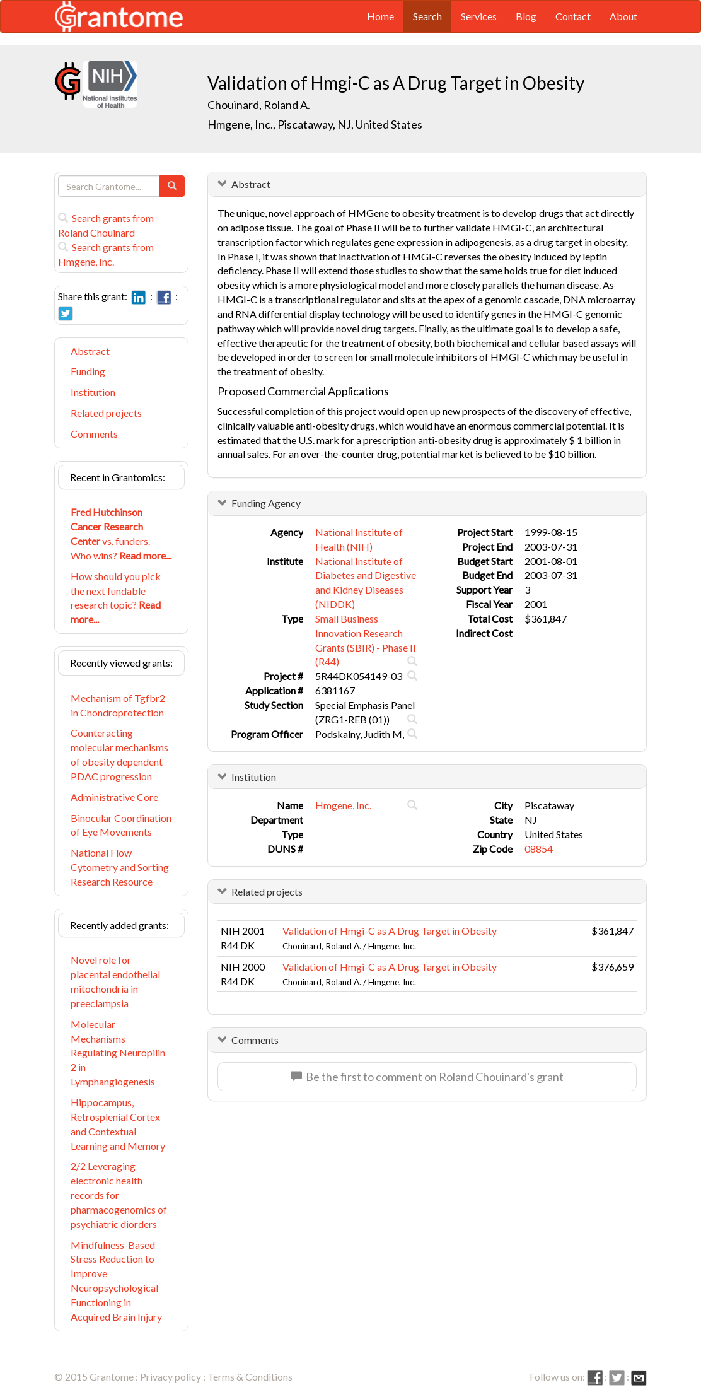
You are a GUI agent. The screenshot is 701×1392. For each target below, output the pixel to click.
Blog (526, 16)
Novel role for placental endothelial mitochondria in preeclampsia (115, 981)
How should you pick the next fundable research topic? (116, 598)
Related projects (106, 413)
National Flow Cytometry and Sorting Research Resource (120, 866)
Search (427, 16)
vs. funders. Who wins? (121, 533)
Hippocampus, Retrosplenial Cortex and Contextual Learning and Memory (118, 1124)
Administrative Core (114, 797)
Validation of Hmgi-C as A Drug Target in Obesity (389, 931)
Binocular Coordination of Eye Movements (121, 825)
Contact (573, 16)
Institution (93, 392)
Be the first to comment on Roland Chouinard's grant (427, 1077)
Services (479, 16)
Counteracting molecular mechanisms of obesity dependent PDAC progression (119, 754)
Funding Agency (266, 503)
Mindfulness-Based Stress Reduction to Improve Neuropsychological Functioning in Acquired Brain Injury (116, 1281)
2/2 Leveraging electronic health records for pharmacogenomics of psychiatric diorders (119, 1194)
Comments (94, 434)
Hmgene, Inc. (343, 805)
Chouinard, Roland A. (258, 105)
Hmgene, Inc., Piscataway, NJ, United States (314, 124)
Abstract (90, 351)
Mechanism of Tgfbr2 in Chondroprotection (118, 705)
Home (380, 16)
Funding (88, 371)
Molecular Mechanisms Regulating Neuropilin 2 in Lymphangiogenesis (118, 1052)
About (623, 16)
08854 (538, 849)
